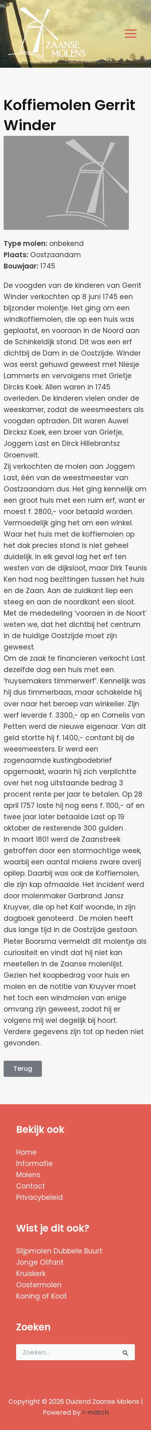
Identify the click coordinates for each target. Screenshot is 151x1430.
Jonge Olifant (40, 1262)
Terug (22, 1068)
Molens (28, 1175)
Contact (30, 1186)
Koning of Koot (41, 1296)
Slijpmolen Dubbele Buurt (59, 1251)
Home (26, 1152)
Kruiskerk (31, 1273)
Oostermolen (39, 1285)
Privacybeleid (39, 1197)
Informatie (34, 1163)
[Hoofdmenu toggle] (131, 34)
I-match (95, 1412)
